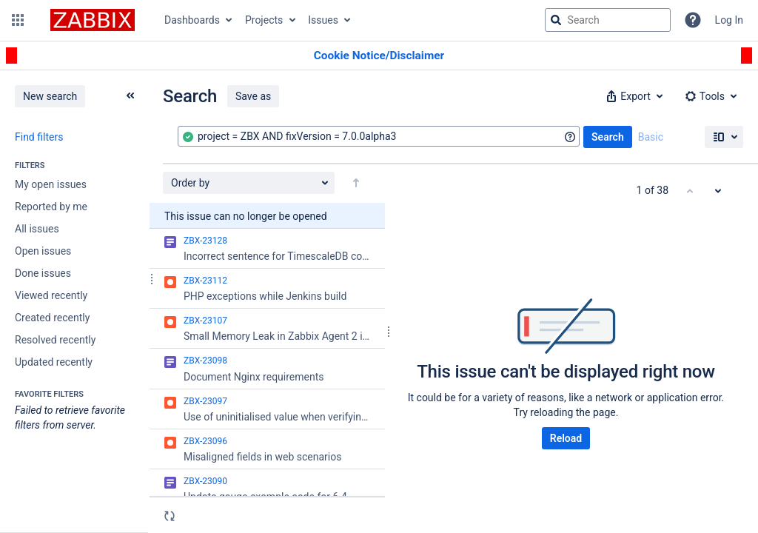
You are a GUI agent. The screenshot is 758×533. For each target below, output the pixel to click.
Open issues (43, 251)
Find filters (39, 137)
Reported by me (51, 206)
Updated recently (54, 362)
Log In (729, 20)
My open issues (51, 184)
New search (50, 96)
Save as (253, 96)
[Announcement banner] (379, 55)
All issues (37, 229)
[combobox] (379, 136)
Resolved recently (55, 340)
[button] (17, 20)
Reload (566, 438)
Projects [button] (264, 20)
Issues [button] (323, 20)
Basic (650, 137)
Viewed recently (51, 295)
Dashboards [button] (192, 20)
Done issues (43, 273)
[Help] (693, 20)
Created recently (52, 318)
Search (607, 137)
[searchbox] (608, 20)
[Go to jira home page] (92, 20)
